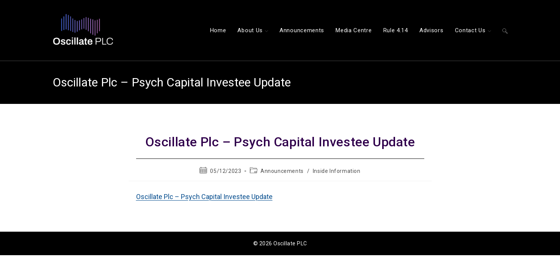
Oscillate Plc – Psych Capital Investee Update (204, 197)
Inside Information (337, 171)
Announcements (282, 171)
